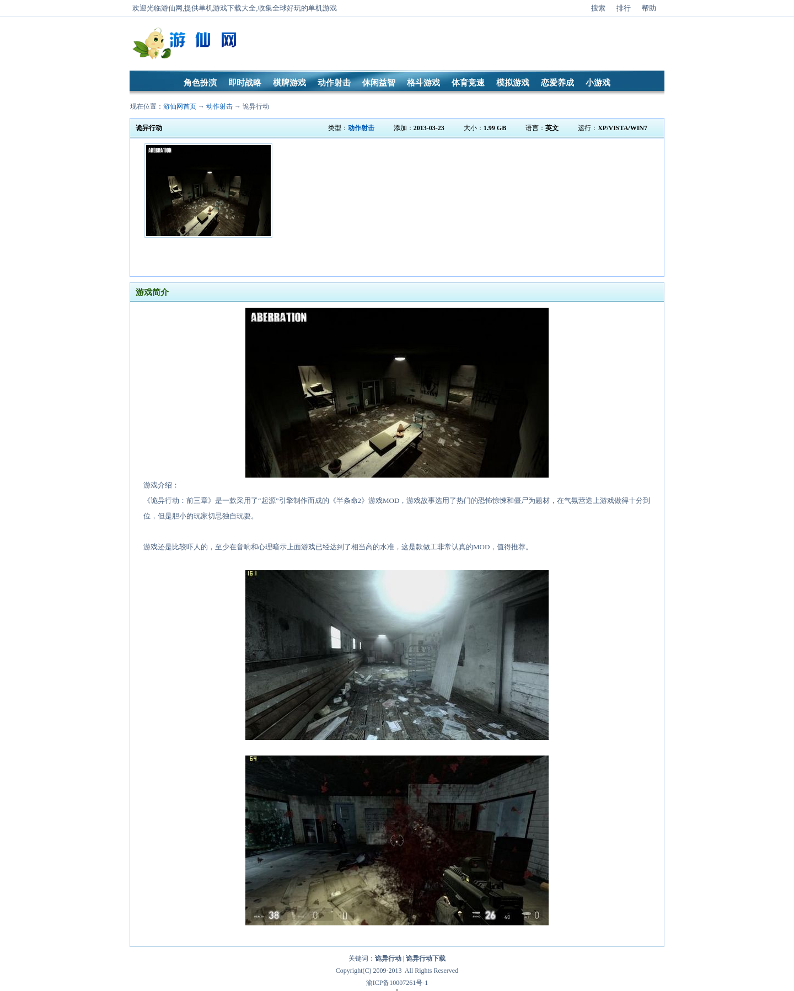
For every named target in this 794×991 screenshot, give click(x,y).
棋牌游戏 (289, 82)
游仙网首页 (179, 106)
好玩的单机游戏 (312, 8)
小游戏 (598, 82)
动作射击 (334, 82)
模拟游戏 (512, 82)
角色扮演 (200, 82)
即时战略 (244, 82)
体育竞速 (468, 82)
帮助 (649, 8)
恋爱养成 (557, 82)
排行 (623, 8)
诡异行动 (256, 106)
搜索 (598, 8)
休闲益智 (378, 82)
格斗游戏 (423, 82)
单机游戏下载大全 (227, 8)
